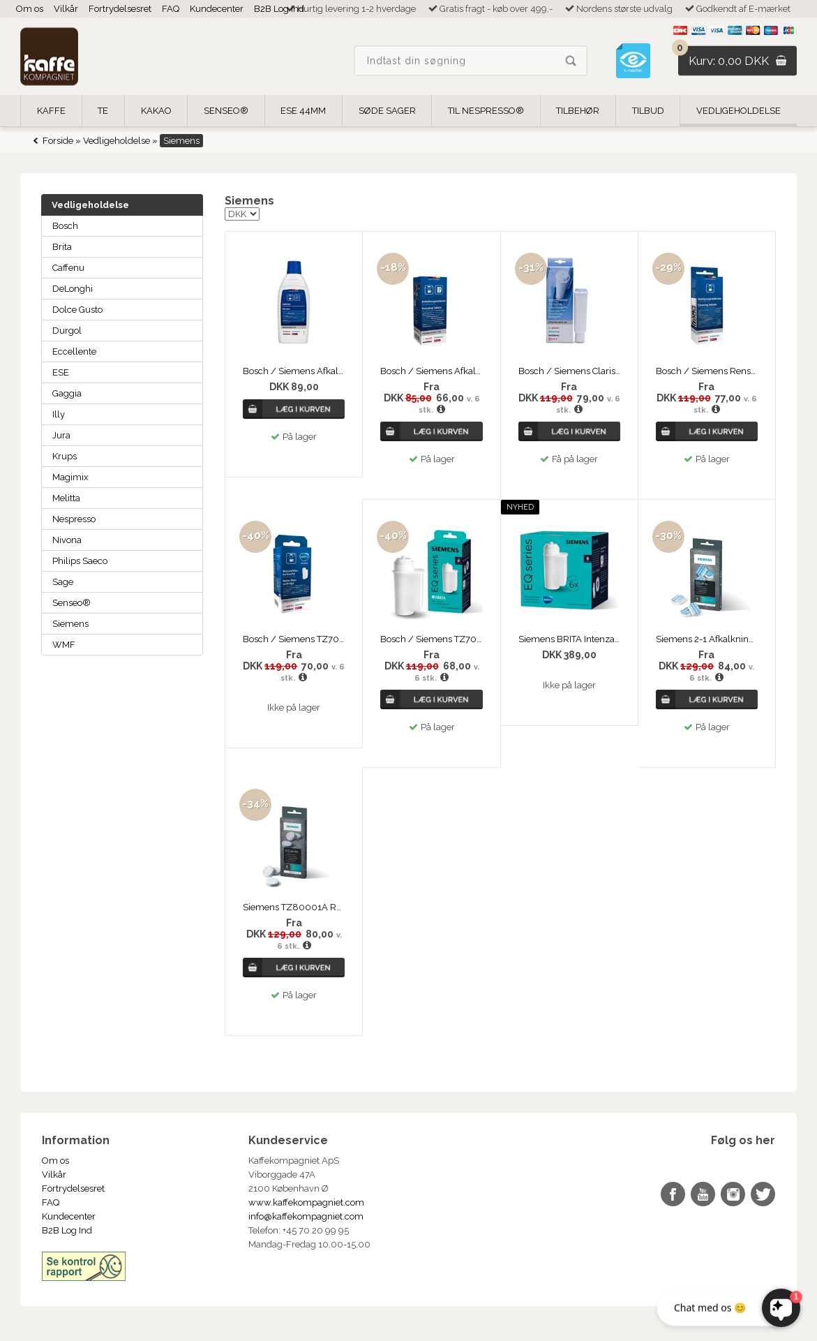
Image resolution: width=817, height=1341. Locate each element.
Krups (64, 456)
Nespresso (74, 519)
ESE (60, 372)
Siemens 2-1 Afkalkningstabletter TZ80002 (707, 639)
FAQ (170, 8)
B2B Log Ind (279, 8)
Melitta (66, 498)
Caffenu (68, 267)
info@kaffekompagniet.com (305, 1216)
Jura (61, 435)
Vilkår (66, 8)
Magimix (70, 477)
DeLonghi (72, 288)
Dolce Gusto (77, 309)
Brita (62, 247)
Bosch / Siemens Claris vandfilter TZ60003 (569, 371)
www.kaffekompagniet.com (306, 1202)
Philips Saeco (79, 561)
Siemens (70, 623)
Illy (58, 414)
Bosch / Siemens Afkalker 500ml (294, 371)
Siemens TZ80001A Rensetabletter (294, 907)
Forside (58, 140)
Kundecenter (216, 8)
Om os (29, 8)
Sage (62, 582)
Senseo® (71, 603)
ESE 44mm (303, 110)
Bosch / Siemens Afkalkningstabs (431, 371)
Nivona (67, 540)
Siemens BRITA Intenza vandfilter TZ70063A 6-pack (569, 639)
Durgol (67, 330)
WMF (63, 644)
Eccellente (74, 351)
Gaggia (67, 393)
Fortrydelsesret (120, 8)
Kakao (156, 110)
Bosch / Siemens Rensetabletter (707, 371)
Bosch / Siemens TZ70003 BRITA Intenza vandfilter (294, 639)
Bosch (65, 226)
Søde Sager (387, 110)
